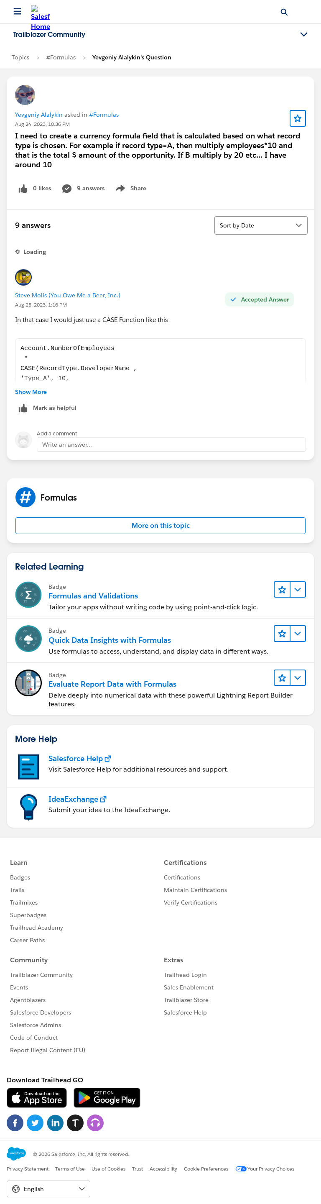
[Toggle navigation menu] (304, 35)
